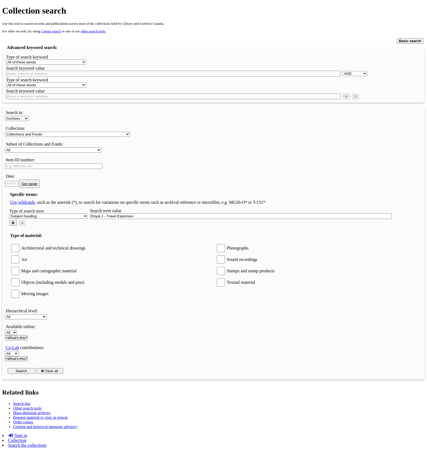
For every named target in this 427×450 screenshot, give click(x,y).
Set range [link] (29, 184)
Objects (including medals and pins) (52, 282)
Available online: (20, 326)
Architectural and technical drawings (53, 248)
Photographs (238, 248)
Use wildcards (22, 202)
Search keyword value (25, 68)
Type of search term (26, 211)
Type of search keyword (27, 57)
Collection (17, 440)
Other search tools (27, 408)
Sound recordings (242, 259)
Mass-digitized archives (31, 413)
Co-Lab (12, 347)
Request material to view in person (40, 417)
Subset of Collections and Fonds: (34, 144)
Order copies (23, 422)
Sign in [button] (17, 435)
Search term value (105, 210)
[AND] (355, 73)
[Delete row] (355, 96)
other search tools (93, 31)
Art (24, 259)
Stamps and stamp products (251, 271)
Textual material (241, 282)
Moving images (34, 293)
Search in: (14, 112)
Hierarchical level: (22, 311)
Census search (51, 31)
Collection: (15, 128)
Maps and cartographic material (49, 271)
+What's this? (16, 338)
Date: (10, 176)
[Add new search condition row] (346, 96)
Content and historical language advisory (45, 426)
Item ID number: (20, 160)
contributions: (25, 347)
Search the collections (27, 445)
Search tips (21, 403)
